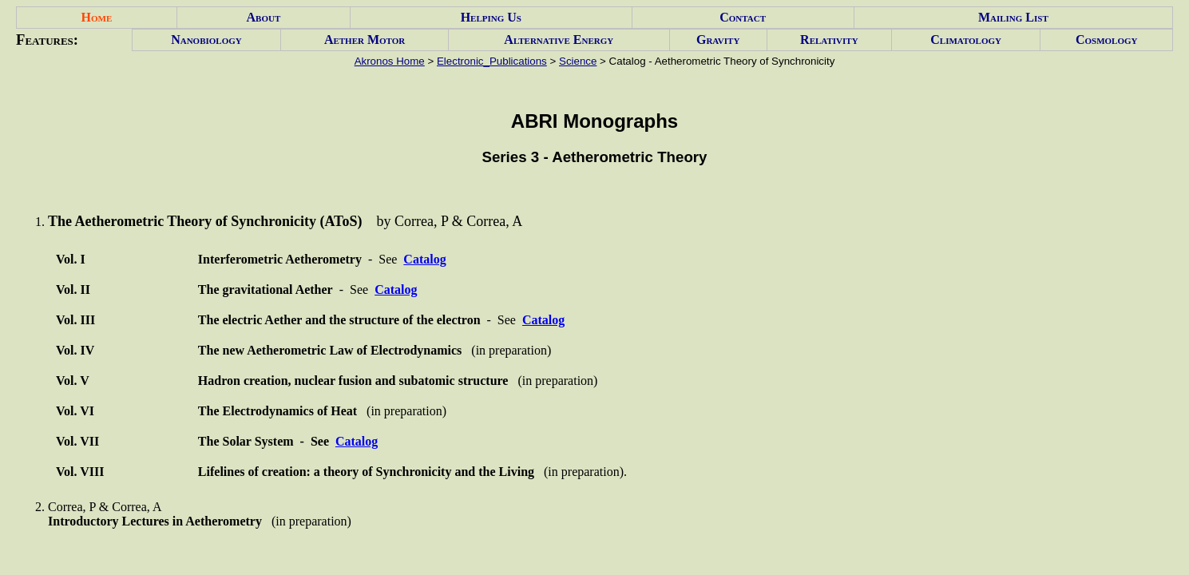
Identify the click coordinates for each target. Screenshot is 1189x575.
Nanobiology (206, 39)
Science (577, 61)
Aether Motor (364, 39)
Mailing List (1013, 17)
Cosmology (1107, 39)
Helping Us (491, 17)
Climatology (965, 39)
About (264, 17)
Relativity (829, 39)
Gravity (717, 39)
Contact (742, 17)
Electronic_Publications (492, 61)
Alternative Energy (558, 39)
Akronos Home (390, 61)
